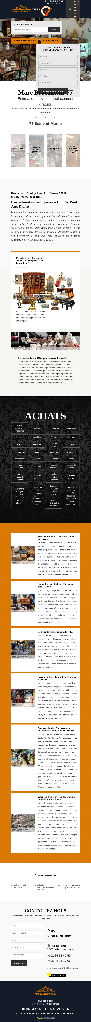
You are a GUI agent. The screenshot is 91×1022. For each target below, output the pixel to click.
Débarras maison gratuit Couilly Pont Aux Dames (70, 886)
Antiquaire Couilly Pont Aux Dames (23, 886)
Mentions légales (65, 1013)
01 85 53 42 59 (76, 5)
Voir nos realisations (25, 41)
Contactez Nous (51, 41)
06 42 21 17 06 (76, 14)
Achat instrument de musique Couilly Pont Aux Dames (45, 887)
